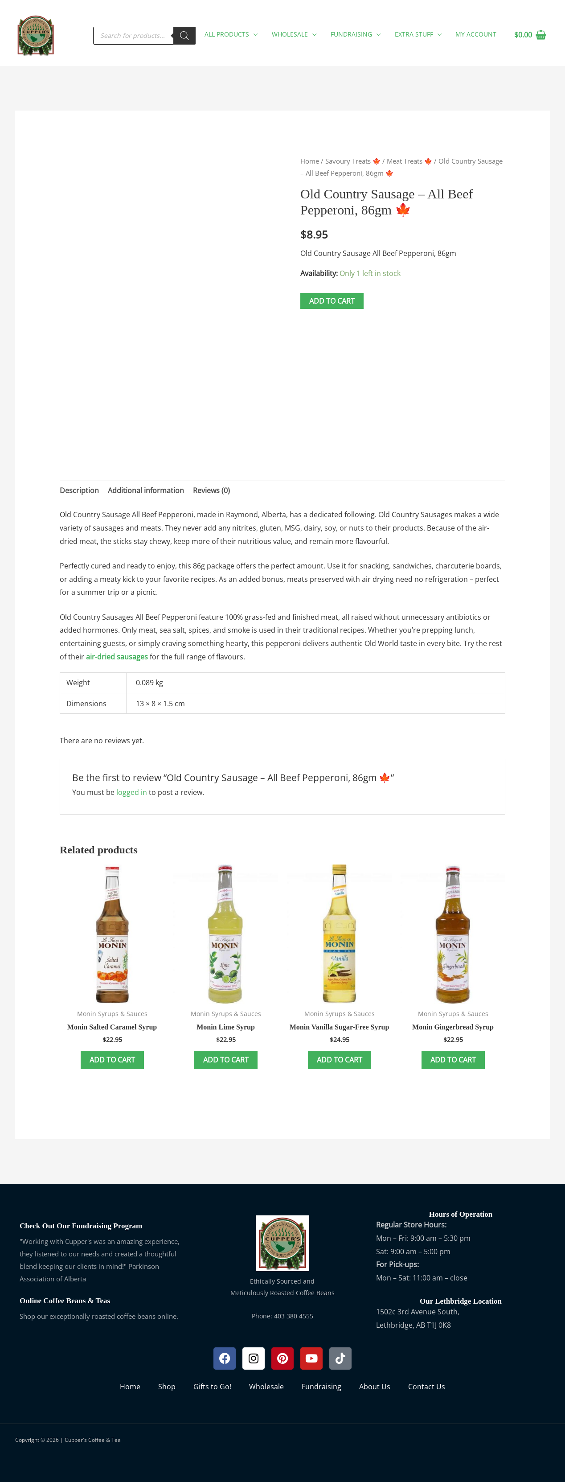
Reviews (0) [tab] (211, 490)
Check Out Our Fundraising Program (81, 1226)
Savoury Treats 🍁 (353, 160)
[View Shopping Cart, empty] (530, 35)
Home (309, 160)
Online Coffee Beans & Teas (65, 1301)
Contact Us (426, 1386)
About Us (374, 1386)
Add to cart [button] (112, 1060)
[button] (255, 33)
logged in (131, 792)
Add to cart (332, 301)
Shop (167, 1386)
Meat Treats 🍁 (409, 160)
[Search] (186, 35)
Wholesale (266, 1386)
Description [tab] (79, 490)
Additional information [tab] (146, 490)
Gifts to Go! (212, 1386)
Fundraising (321, 1386)
